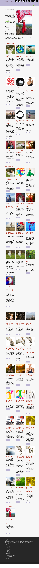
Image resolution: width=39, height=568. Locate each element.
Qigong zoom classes (9, 547)
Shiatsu (8, 548)
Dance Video (8, 549)
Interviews (8, 550)
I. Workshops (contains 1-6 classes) (11, 555)
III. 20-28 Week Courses (10, 556)
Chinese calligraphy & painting (10, 548)
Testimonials (8, 551)
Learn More (8, 72)
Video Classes (8, 546)
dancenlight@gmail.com (8, 21)
